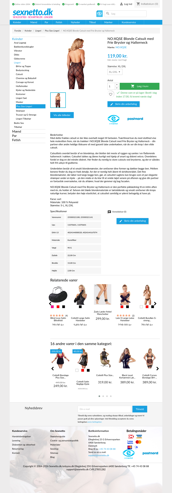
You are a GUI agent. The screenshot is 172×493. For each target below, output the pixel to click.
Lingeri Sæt (21, 98)
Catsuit (19, 74)
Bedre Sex (19, 123)
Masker (19, 102)
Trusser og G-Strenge (26, 114)
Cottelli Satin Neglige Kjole (82, 382)
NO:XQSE (121, 47)
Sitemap (54, 453)
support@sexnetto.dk (98, 455)
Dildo (16, 54)
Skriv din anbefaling (123, 104)
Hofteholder (22, 86)
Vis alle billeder (62, 114)
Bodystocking (22, 70)
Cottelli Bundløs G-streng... (147, 319)
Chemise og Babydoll (26, 78)
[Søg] (126, 13)
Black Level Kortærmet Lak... (127, 376)
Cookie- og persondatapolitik (64, 440)
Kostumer (20, 94)
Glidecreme (19, 58)
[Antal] (111, 86)
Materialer (55, 444)
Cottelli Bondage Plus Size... (60, 376)
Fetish (16, 139)
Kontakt (16, 453)
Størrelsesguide (57, 436)
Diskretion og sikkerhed (23, 444)
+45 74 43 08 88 (107, 449)
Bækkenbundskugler (24, 46)
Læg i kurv (139, 86)
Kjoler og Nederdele (25, 90)
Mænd (16, 131)
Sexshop (54, 448)
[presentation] (50, 304)
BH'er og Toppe (23, 66)
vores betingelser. (94, 422)
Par (14, 135)
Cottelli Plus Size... (105, 375)
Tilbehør (18, 127)
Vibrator (18, 50)
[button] (99, 396)
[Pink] (52, 306)
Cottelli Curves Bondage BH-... (149, 376)
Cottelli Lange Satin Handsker (80, 319)
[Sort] (63, 306)
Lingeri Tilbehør (23, 118)
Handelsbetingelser (21, 436)
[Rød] (58, 306)
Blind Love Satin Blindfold (58, 319)
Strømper (20, 110)
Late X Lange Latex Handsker (125, 319)
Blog (52, 457)
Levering (16, 440)
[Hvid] (141, 306)
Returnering (18, 448)
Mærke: (111, 47)
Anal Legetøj (20, 42)
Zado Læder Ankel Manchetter (103, 312)
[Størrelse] (114, 72)
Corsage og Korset (25, 82)
